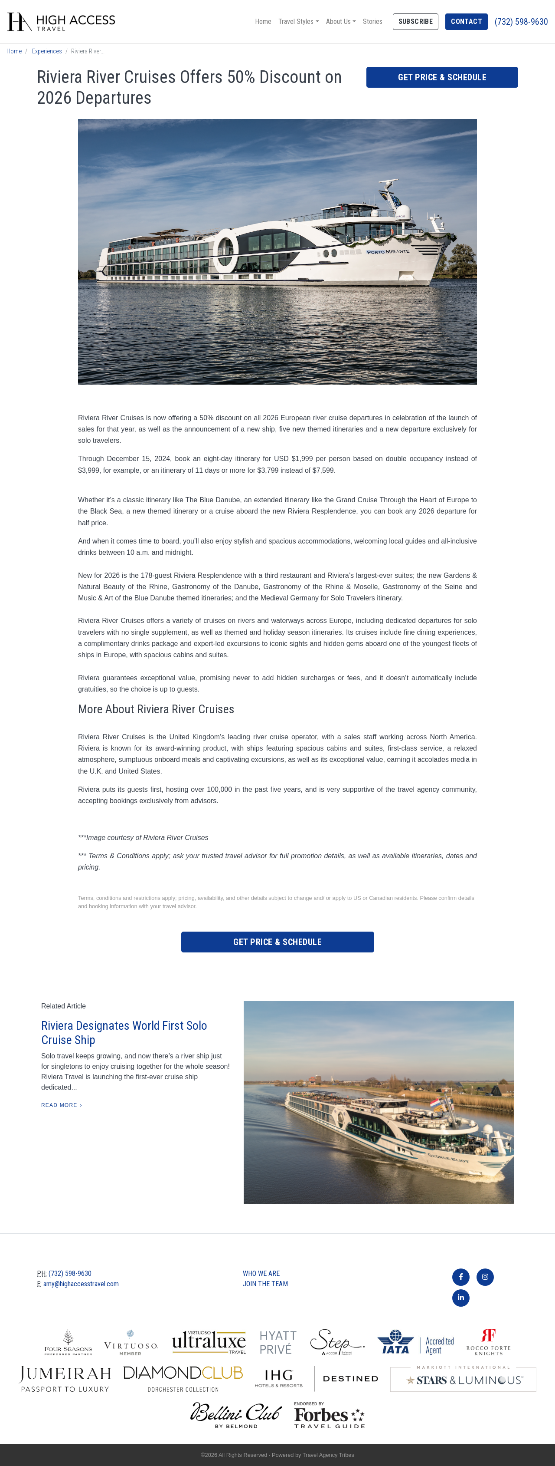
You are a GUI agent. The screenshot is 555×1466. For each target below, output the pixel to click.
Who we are (261, 1273)
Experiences (47, 51)
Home (263, 21)
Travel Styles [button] (295, 21)
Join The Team (265, 1284)
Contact (466, 21)
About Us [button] (338, 21)
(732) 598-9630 (521, 21)
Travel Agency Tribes (328, 1455)
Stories (372, 21)
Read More (59, 1105)
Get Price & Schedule (442, 77)
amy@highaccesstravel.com (81, 1284)
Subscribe (415, 21)
